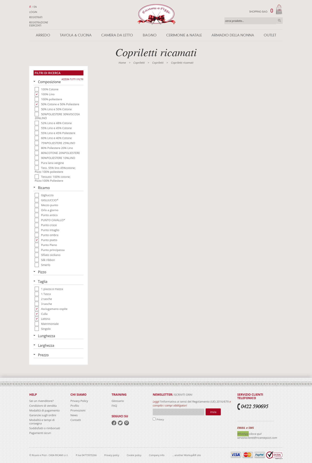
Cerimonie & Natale (184, 35)
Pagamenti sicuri (40, 433)
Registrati (35, 17)
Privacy (160, 419)
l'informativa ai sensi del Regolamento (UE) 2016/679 (194, 401)
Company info (157, 455)
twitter (120, 423)
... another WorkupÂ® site (186, 455)
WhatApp (243, 434)
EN (35, 6)
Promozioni (77, 410)
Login (33, 12)
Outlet (270, 35)
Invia (213, 412)
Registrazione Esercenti (38, 24)
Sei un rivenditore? (41, 401)
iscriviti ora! (182, 395)
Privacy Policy (79, 401)
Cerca (279, 20)
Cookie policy (134, 455)
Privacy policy (111, 455)
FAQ (114, 406)
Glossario (118, 401)
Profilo (74, 406)
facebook (114, 423)
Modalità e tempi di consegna (42, 421)
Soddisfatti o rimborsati (44, 428)
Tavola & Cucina (76, 35)
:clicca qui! (255, 434)
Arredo (43, 35)
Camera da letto (117, 35)
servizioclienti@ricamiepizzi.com (257, 438)
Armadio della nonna (232, 35)
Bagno (150, 35)
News (74, 415)
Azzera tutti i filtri (72, 79)
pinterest (126, 423)
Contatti (75, 420)
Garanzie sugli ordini (42, 415)
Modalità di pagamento (44, 410)
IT (30, 6)
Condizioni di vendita (43, 406)
